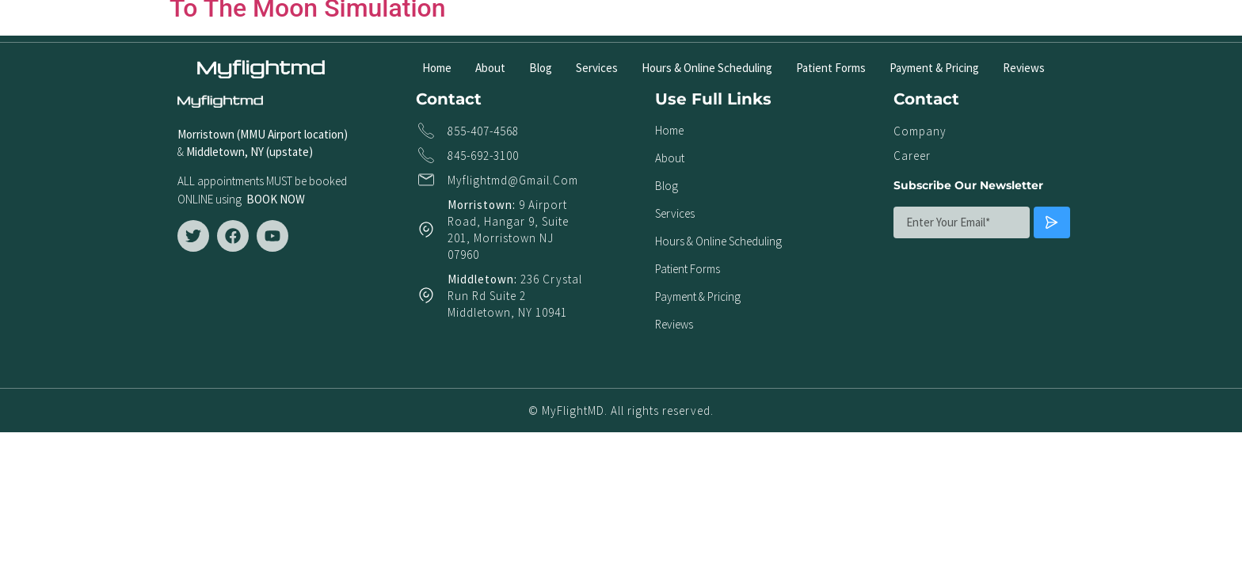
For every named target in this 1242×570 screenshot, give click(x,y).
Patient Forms (831, 67)
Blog (540, 67)
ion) (338, 134)
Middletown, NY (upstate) (252, 151)
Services (597, 67)
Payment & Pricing (934, 67)
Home (436, 67)
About (490, 67)
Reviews (1024, 67)
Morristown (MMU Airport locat (253, 134)
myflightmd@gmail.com (513, 180)
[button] (1032, 21)
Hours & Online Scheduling (707, 67)
